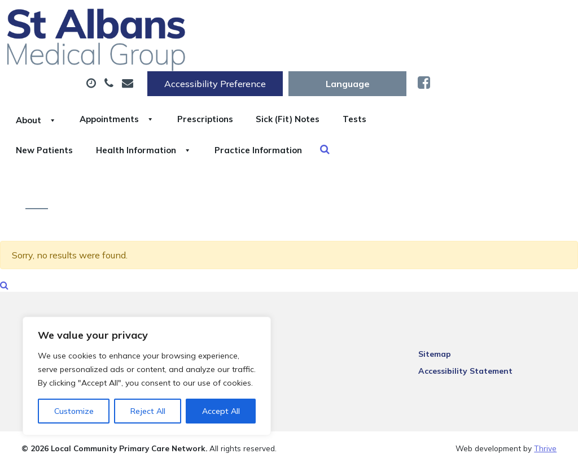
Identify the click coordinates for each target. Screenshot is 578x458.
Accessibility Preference (355, 21)
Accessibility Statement (470, 362)
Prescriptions (373, 56)
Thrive (545, 440)
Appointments (271, 56)
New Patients (245, 95)
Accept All (221, 411)
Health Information (357, 95)
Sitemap (439, 345)
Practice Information (485, 95)
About (178, 56)
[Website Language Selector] (488, 20)
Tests (169, 95)
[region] (147, 376)
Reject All (147, 411)
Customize (74, 411)
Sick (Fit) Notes (468, 56)
